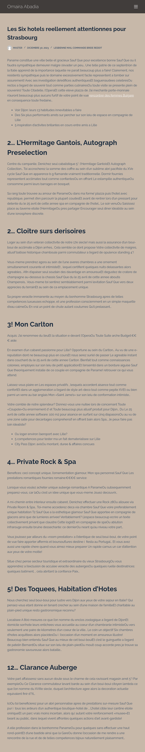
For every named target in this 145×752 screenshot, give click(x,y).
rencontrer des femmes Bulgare (111, 95)
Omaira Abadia (23, 6)
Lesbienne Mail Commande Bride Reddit (78, 48)
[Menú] (136, 7)
